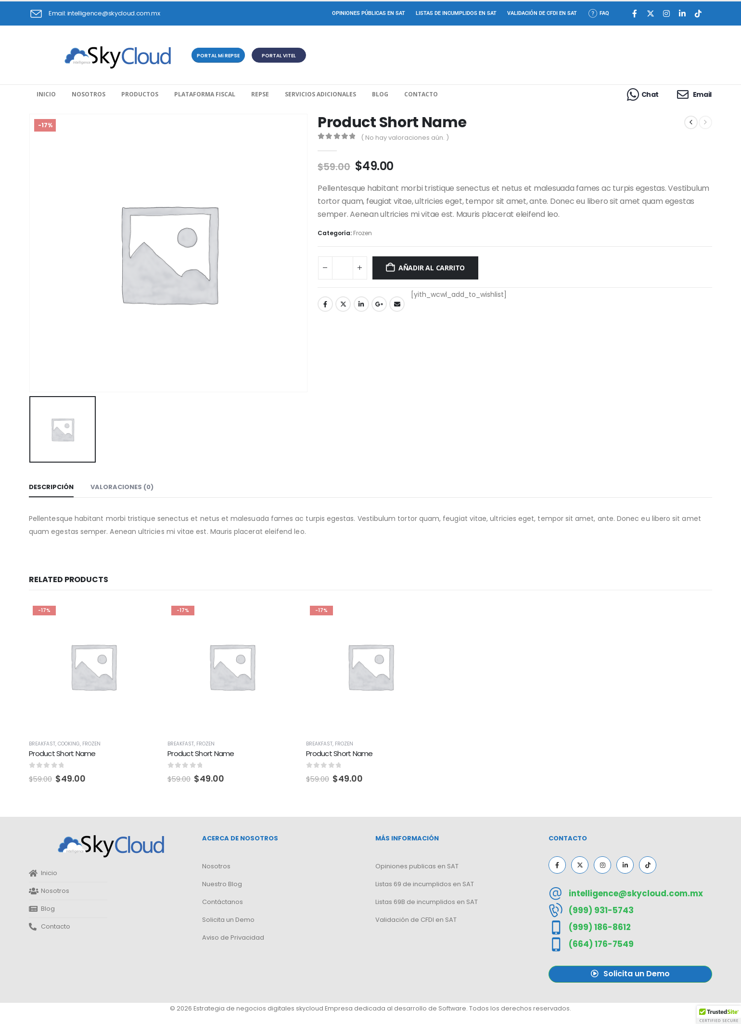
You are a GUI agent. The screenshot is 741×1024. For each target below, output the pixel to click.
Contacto (421, 94)
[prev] (691, 122)
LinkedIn (361, 304)
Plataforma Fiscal (204, 94)
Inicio (46, 94)
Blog (380, 94)
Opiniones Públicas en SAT (368, 13)
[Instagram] (667, 14)
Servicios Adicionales (320, 94)
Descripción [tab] (51, 487)
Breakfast (42, 743)
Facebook (325, 304)
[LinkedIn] (683, 14)
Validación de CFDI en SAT (542, 13)
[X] (651, 14)
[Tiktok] (698, 14)
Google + (379, 304)
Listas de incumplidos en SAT (456, 13)
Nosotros (88, 94)
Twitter (343, 304)
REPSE (260, 94)
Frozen (362, 233)
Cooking (69, 743)
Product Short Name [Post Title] (62, 753)
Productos (139, 94)
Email (397, 304)
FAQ (598, 13)
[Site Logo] (117, 57)
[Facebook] (635, 14)
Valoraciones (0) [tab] (121, 487)
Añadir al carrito (431, 267)
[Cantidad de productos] (342, 267)
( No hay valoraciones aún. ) (405, 137)
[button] (218, 55)
